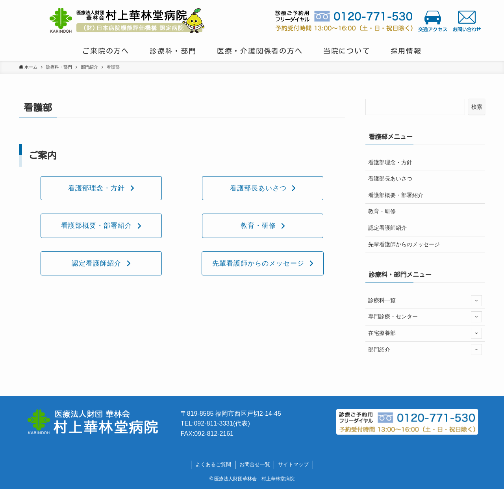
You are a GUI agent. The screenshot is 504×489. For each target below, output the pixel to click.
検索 (476, 107)
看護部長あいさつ (390, 178)
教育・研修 (382, 211)
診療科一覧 (425, 300)
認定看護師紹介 (387, 228)
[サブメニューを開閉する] (476, 300)
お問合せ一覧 (254, 464)
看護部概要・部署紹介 (395, 195)
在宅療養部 (425, 333)
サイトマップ (293, 464)
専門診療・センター (425, 316)
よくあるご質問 (213, 464)
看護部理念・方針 (390, 162)
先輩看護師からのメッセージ (404, 244)
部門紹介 (425, 349)
